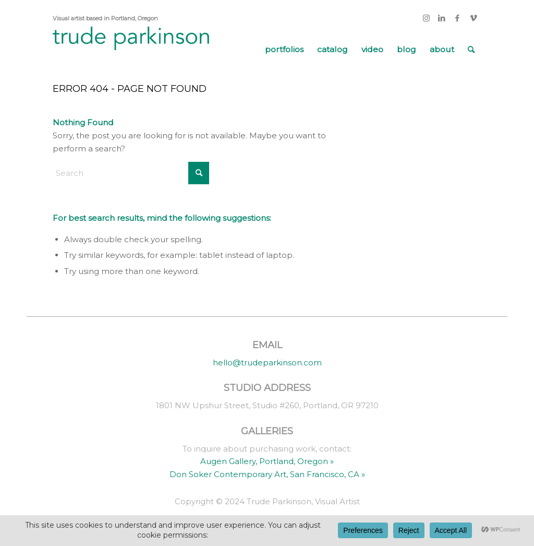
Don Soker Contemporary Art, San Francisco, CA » (267, 474)
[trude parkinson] (131, 50)
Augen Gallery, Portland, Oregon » (267, 461)
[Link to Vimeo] (473, 18)
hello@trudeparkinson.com (267, 362)
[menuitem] (284, 50)
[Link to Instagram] (426, 18)
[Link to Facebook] (457, 18)
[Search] (471, 50)
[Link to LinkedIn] (442, 18)
